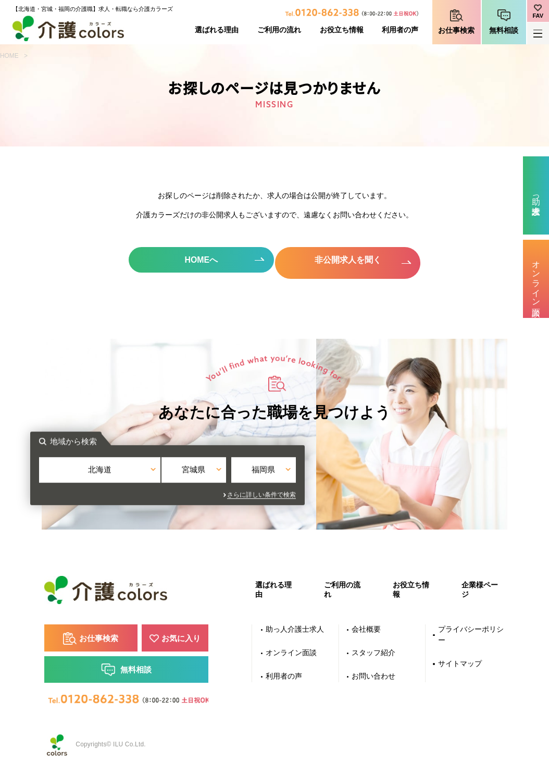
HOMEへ (199, 259)
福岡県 (362, 471)
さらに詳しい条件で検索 (368, 490)
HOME (9, 55)
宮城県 (275, 471)
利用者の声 (400, 30)
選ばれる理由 (217, 30)
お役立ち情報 (342, 30)
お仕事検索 (456, 30)
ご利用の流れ (279, 30)
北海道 (187, 471)
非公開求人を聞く (350, 259)
